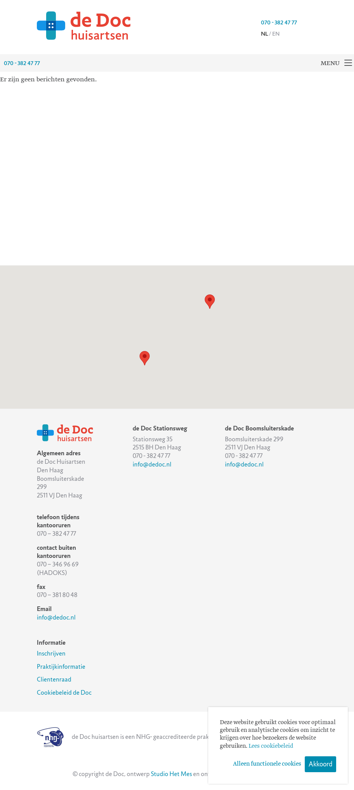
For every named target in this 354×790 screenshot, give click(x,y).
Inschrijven (51, 653)
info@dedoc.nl (56, 617)
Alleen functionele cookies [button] (267, 764)
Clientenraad (54, 679)
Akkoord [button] (320, 764)
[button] (145, 358)
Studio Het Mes (171, 774)
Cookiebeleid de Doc (64, 692)
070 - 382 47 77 (279, 22)
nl (264, 33)
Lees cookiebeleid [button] (271, 746)
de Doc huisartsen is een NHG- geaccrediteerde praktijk (127, 736)
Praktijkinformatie (61, 667)
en (276, 33)
